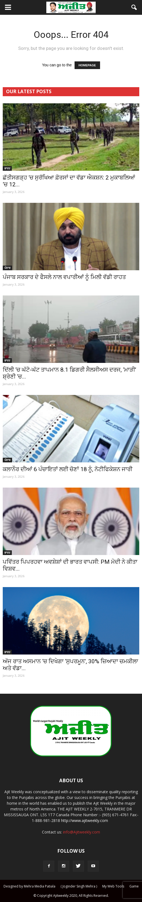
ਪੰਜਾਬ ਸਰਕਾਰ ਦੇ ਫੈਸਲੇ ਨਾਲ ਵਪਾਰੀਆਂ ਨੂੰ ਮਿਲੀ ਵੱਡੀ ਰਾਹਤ (64, 277)
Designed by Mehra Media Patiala (29, 886)
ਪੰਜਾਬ (7, 268)
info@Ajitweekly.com (81, 832)
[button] (134, 7)
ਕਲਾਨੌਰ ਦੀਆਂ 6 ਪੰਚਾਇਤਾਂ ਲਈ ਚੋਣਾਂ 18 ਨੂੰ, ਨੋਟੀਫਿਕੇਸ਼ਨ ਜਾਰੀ (67, 469)
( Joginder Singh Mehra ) (79, 886)
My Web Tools (113, 886)
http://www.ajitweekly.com (84, 820)
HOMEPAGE (87, 65)
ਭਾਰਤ (7, 168)
